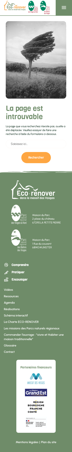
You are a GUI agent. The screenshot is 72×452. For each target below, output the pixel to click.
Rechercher (36, 157)
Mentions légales (27, 442)
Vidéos (8, 290)
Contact (9, 352)
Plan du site (48, 442)
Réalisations (12, 309)
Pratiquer (14, 272)
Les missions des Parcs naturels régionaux (32, 328)
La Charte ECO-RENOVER (21, 322)
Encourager (15, 279)
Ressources (11, 296)
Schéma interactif (16, 315)
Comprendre (16, 265)
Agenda (9, 302)
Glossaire (10, 345)
